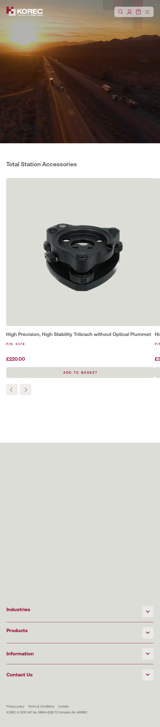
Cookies (63, 706)
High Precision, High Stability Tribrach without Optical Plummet (78, 334)
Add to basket (80, 372)
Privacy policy (15, 706)
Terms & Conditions (41, 706)
